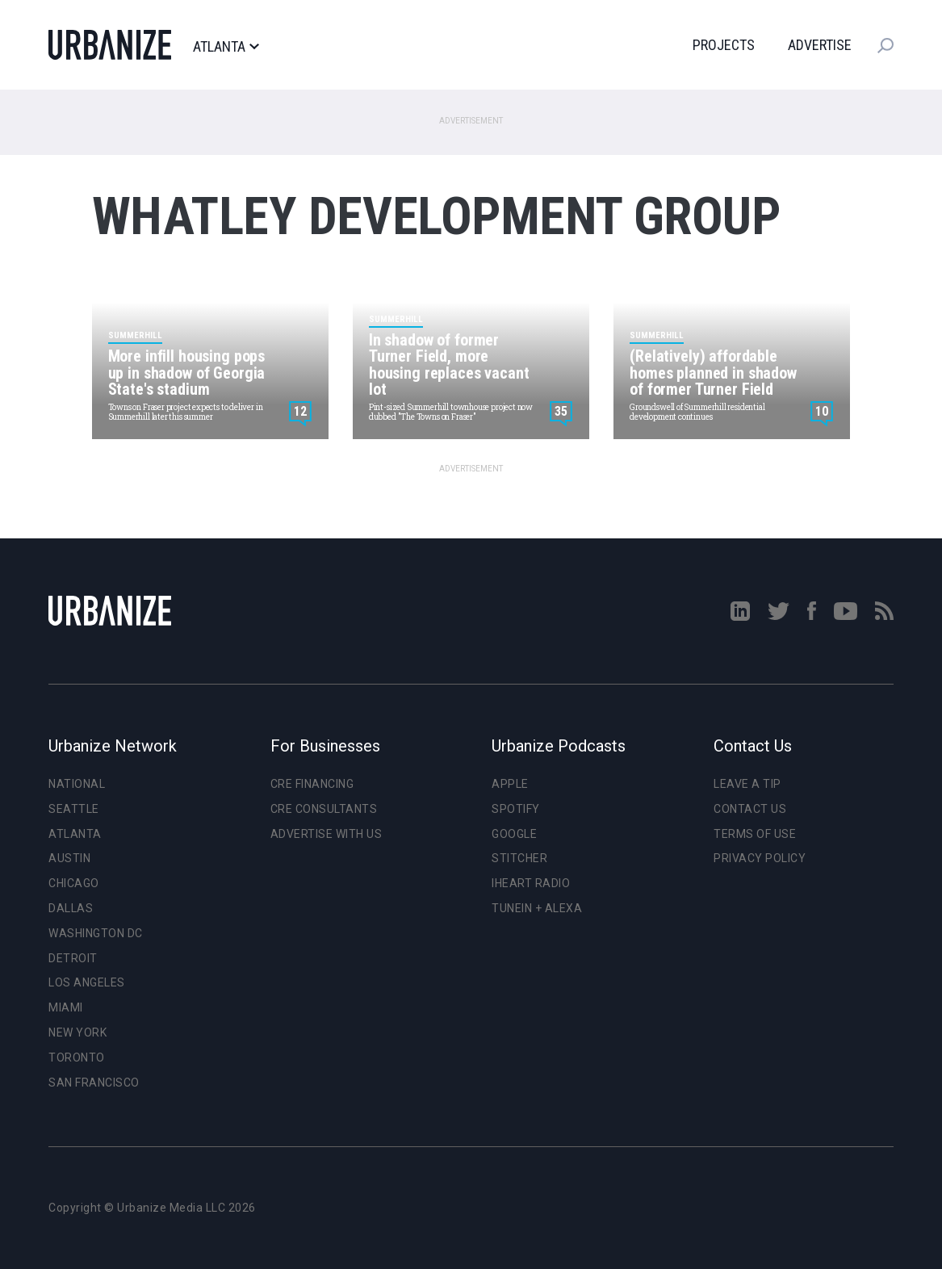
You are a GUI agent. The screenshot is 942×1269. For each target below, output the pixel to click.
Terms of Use (755, 833)
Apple (510, 783)
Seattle (73, 808)
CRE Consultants (324, 808)
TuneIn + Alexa (537, 908)
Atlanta (225, 47)
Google (514, 833)
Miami (65, 1007)
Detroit (73, 958)
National (76, 783)
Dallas (70, 908)
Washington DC (95, 933)
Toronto (76, 1057)
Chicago (73, 883)
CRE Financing (312, 783)
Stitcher (519, 858)
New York (77, 1032)
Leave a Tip (747, 783)
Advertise (820, 44)
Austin (69, 858)
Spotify (516, 808)
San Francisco (94, 1082)
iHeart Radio (531, 883)
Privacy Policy (760, 858)
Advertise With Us (326, 833)
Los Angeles (86, 982)
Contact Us (750, 808)
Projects (724, 44)
